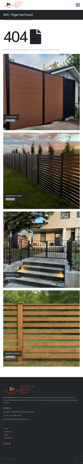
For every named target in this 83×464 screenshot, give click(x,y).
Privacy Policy (9, 438)
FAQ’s (6, 428)
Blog (6, 435)
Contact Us (8, 432)
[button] (78, 5)
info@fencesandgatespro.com (19, 419)
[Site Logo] (14, 5)
